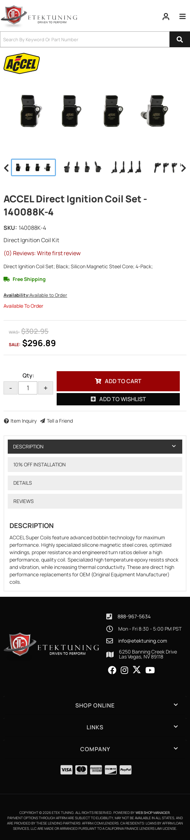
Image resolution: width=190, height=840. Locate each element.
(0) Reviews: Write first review (42, 253)
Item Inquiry (24, 420)
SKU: (10, 228)
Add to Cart (123, 381)
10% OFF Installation (39, 464)
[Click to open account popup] (166, 16)
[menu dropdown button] (182, 16)
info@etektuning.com (142, 640)
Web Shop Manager (152, 812)
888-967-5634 (134, 616)
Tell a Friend (60, 420)
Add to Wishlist (122, 399)
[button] (95, 39)
